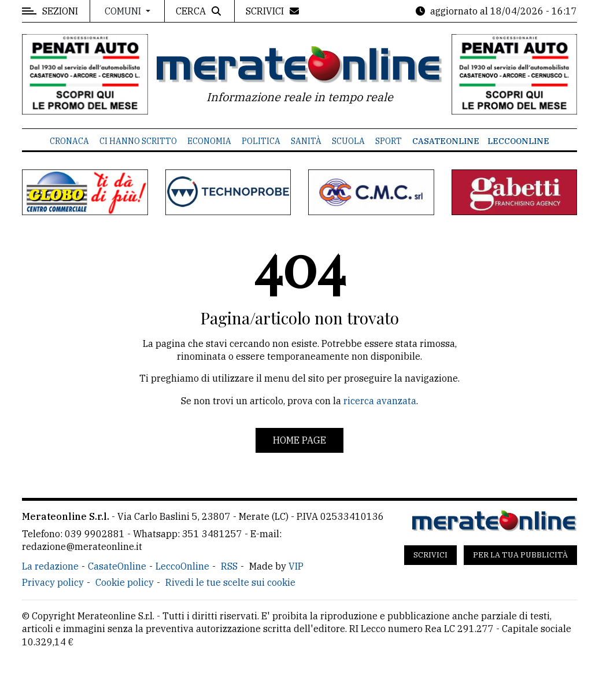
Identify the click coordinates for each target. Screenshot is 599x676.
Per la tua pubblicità (520, 555)
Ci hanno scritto (138, 141)
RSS (229, 566)
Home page (299, 440)
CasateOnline (445, 141)
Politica (261, 141)
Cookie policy (124, 582)
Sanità (306, 141)
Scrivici (430, 555)
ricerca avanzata (379, 401)
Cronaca (69, 141)
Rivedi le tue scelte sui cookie (230, 582)
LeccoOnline (518, 141)
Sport (388, 141)
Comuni (124, 11)
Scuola (348, 141)
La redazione (50, 566)
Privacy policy (53, 582)
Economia (209, 141)
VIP (296, 566)
